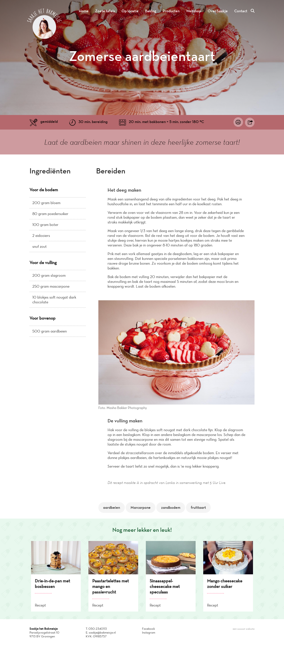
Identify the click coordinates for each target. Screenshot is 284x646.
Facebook (148, 628)
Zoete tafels (105, 11)
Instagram (148, 632)
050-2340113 (97, 628)
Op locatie (130, 11)
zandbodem (170, 507)
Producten (171, 11)
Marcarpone (141, 507)
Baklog (150, 11)
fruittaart (198, 507)
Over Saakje (218, 11)
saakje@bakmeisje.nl (102, 632)
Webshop (193, 11)
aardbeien (111, 507)
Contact (240, 11)
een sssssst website (244, 628)
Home (84, 11)
